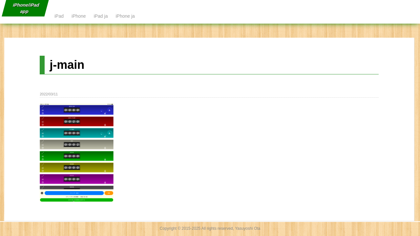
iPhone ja (125, 16)
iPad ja (101, 16)
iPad (59, 16)
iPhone (79, 16)
